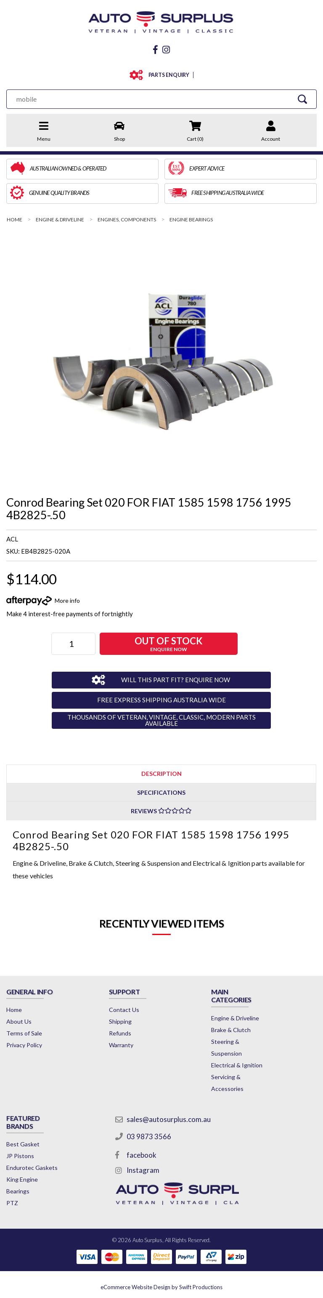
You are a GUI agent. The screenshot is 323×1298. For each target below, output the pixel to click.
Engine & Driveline (235, 1018)
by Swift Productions (161, 1287)
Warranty (121, 1044)
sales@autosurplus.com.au (169, 1119)
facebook (141, 1155)
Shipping (120, 1021)
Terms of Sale (24, 1033)
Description (161, 773)
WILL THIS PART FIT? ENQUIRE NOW (175, 679)
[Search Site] (302, 99)
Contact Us (124, 1009)
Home (14, 1009)
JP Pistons (20, 1155)
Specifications (161, 792)
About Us (19, 1021)
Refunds (120, 1033)
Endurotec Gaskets (32, 1167)
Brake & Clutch (231, 1029)
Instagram (143, 1170)
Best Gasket (23, 1144)
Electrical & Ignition (236, 1065)
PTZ (12, 1202)
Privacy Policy (24, 1044)
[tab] (161, 773)
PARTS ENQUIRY (167, 75)
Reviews (161, 811)
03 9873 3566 (149, 1136)
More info (67, 600)
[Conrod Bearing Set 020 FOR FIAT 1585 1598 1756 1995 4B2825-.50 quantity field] (73, 644)
